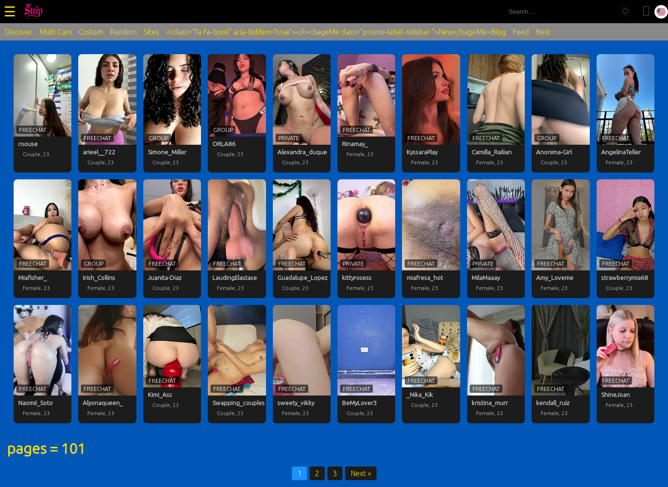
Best (543, 32)
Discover (19, 32)
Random (123, 32)
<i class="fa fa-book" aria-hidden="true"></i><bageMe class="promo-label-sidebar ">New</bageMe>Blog (336, 32)
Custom (91, 32)
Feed (520, 32)
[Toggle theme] (625, 11)
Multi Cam (56, 32)
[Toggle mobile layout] (646, 11)
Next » (361, 473)
